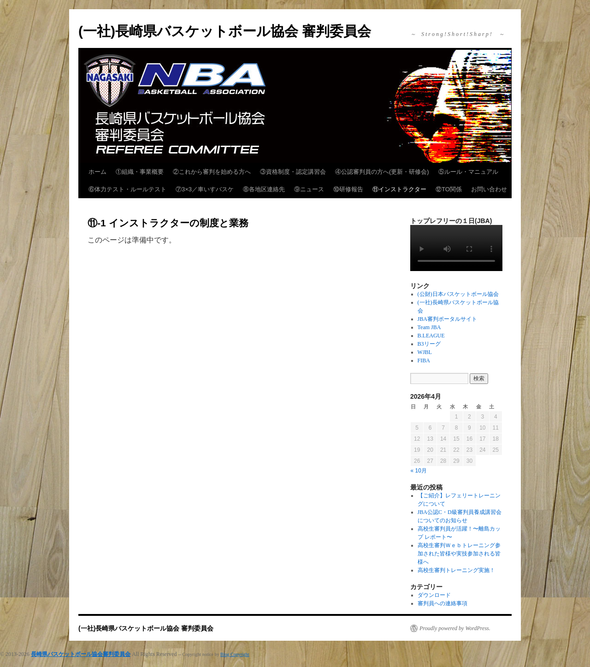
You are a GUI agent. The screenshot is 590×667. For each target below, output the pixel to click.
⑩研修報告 (348, 189)
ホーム (97, 171)
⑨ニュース (309, 189)
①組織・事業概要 (140, 171)
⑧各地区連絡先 (264, 189)
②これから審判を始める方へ (212, 171)
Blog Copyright (234, 654)
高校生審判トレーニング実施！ (456, 570)
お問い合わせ (489, 189)
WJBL (425, 352)
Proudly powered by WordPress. (454, 628)
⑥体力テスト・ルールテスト (127, 189)
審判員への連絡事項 (442, 603)
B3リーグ (429, 344)
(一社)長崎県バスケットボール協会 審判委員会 (224, 31)
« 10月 (419, 470)
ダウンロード (434, 595)
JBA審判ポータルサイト (447, 319)
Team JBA (429, 327)
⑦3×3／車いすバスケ (205, 189)
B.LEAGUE (431, 335)
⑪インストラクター (399, 189)
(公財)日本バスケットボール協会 (458, 294)
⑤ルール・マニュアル (468, 171)
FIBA (424, 360)
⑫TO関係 (449, 189)
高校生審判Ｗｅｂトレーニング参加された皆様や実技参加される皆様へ (459, 553)
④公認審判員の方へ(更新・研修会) (382, 171)
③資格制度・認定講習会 (293, 171)
